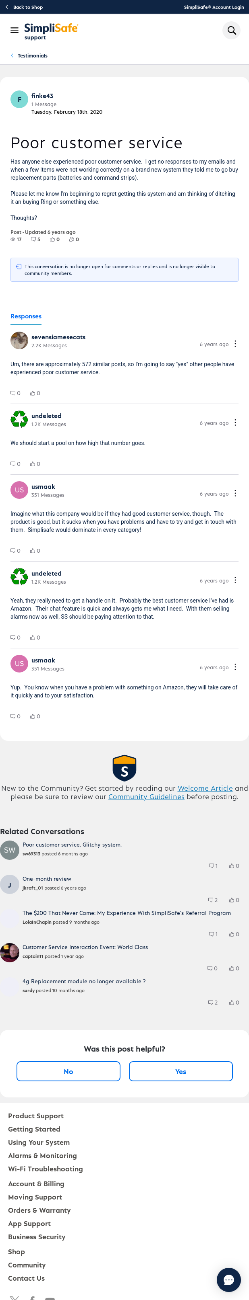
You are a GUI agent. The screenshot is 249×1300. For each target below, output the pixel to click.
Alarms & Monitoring (42, 1155)
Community (27, 1264)
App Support (29, 1223)
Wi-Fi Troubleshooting (45, 1168)
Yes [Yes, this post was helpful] (180, 1071)
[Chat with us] (207, 1280)
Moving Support (35, 1196)
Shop (16, 1251)
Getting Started (34, 1128)
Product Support (36, 1115)
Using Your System (39, 1142)
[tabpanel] (124, 526)
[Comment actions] (235, 344)
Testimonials (33, 55)
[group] (15, 239)
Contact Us (26, 1277)
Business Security (37, 1236)
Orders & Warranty (39, 1210)
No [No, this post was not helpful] (68, 1071)
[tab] (26, 316)
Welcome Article (205, 787)
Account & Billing (36, 1183)
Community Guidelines (146, 796)
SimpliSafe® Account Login (214, 7)
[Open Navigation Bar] (14, 30)
